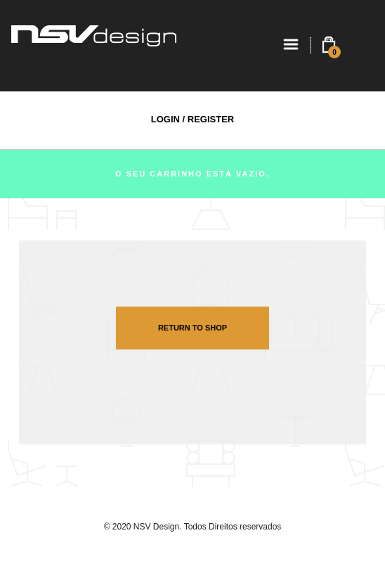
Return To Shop (192, 327)
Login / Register (192, 119)
